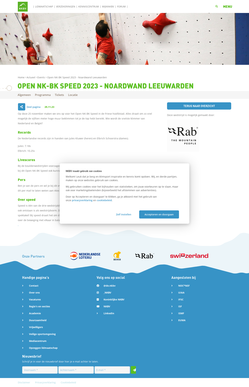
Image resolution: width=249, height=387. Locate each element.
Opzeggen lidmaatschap (43, 347)
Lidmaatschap (44, 6)
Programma (43, 95)
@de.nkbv (110, 285)
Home (21, 77)
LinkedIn (109, 313)
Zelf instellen (123, 214)
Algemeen (24, 95)
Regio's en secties (39, 306)
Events (41, 77)
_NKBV (107, 292)
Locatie (73, 95)
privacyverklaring (82, 200)
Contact (33, 285)
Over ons (34, 292)
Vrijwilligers (36, 327)
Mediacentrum (38, 341)
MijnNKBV (108, 6)
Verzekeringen (65, 6)
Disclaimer (24, 382)
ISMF (181, 313)
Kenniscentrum (88, 6)
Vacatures (35, 299)
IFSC (180, 299)
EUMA (182, 320)
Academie (35, 313)
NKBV (107, 306)
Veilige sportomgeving (42, 334)
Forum (121, 6)
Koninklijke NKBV (114, 299)
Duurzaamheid (38, 320)
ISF (180, 306)
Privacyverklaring (45, 382)
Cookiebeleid (68, 382)
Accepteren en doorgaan (159, 214)
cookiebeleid (104, 200)
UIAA (181, 292)
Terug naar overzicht (199, 106)
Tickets (59, 95)
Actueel (31, 77)
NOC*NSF (184, 285)
